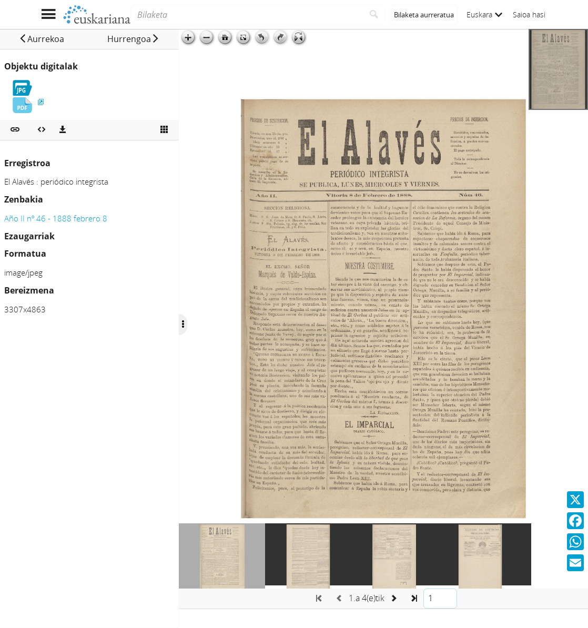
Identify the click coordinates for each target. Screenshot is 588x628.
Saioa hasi (529, 14)
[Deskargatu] (62, 130)
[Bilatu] (374, 15)
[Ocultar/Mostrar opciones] (183, 324)
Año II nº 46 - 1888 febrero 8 (55, 218)
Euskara (484, 14)
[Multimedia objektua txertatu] (41, 130)
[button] (41, 39)
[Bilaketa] (246, 15)
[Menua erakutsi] (48, 14)
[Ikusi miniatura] (164, 130)
